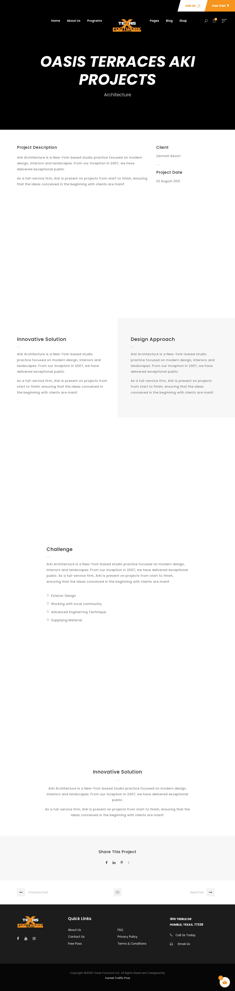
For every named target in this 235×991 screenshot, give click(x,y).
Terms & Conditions (132, 944)
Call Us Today (185, 935)
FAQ (120, 930)
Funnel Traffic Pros (117, 978)
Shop (183, 21)
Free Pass (75, 944)
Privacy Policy (128, 937)
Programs (94, 21)
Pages (154, 21)
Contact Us (76, 937)
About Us (73, 21)
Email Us (184, 944)
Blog (169, 21)
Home (55, 21)
